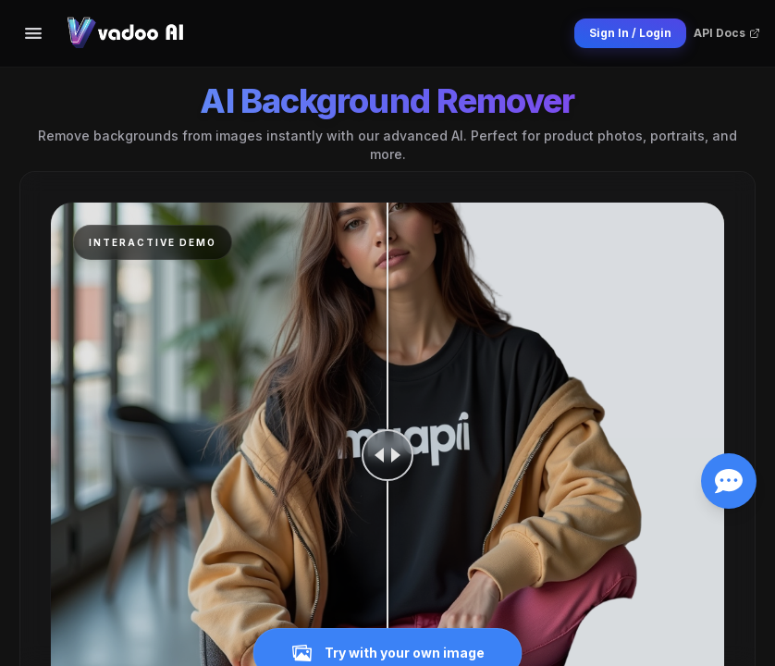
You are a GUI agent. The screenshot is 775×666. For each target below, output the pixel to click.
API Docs (727, 33)
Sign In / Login (630, 33)
